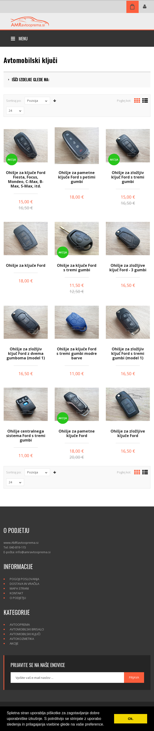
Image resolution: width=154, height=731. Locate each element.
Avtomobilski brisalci (27, 629)
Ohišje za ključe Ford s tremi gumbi (76, 267)
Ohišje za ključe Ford (25, 265)
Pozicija (37, 100)
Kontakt (16, 593)
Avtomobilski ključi (25, 634)
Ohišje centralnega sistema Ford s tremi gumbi (25, 436)
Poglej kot (123, 100)
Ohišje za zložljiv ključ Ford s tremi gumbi (127, 177)
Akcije (14, 643)
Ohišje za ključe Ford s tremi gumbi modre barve (76, 353)
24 (15, 110)
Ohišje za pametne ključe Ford (77, 433)
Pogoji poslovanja (24, 579)
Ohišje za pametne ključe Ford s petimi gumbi (76, 177)
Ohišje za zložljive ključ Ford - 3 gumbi (127, 267)
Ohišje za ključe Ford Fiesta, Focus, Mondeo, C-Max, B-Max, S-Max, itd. (25, 179)
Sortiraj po (13, 100)
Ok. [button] (130, 719)
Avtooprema (20, 624)
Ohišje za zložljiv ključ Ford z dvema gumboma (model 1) (25, 353)
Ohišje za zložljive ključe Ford (128, 433)
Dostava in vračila (24, 584)
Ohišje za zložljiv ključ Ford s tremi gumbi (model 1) (127, 353)
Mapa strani (19, 588)
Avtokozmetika (22, 639)
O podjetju (18, 598)
